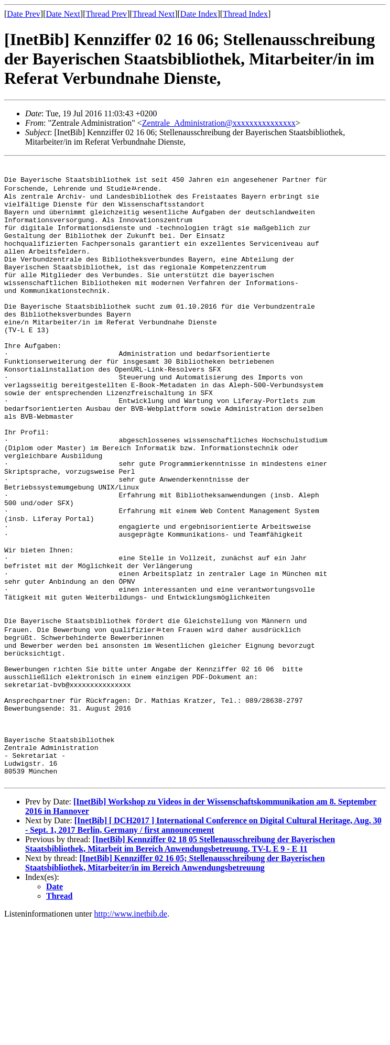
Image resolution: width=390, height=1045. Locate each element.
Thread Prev (106, 13)
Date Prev (23, 13)
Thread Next (154, 13)
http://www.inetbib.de (130, 1035)
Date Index (199, 13)
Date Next (63, 13)
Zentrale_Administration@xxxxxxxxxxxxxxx (219, 122)
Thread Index (245, 13)
